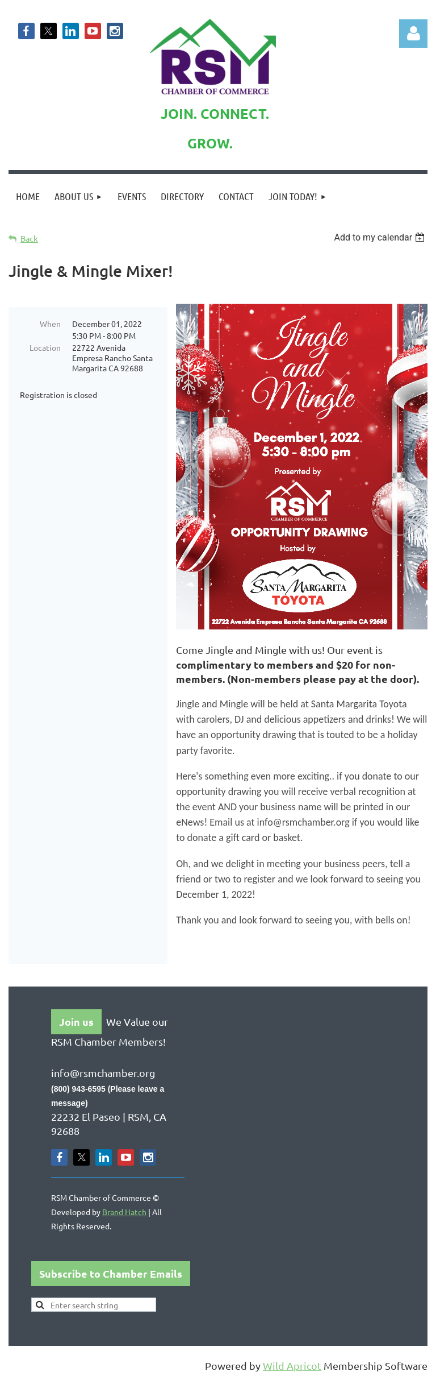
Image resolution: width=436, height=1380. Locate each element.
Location (45, 347)
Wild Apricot (292, 1365)
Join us (76, 1021)
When (50, 323)
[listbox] (380, 237)
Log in (413, 33)
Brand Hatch (124, 1212)
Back (29, 238)
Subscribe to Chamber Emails (110, 1273)
